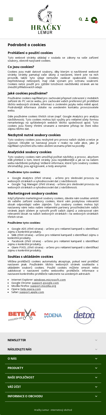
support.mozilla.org (43, 286)
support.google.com (45, 283)
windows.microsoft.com (50, 279)
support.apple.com (31, 292)
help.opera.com (30, 289)
